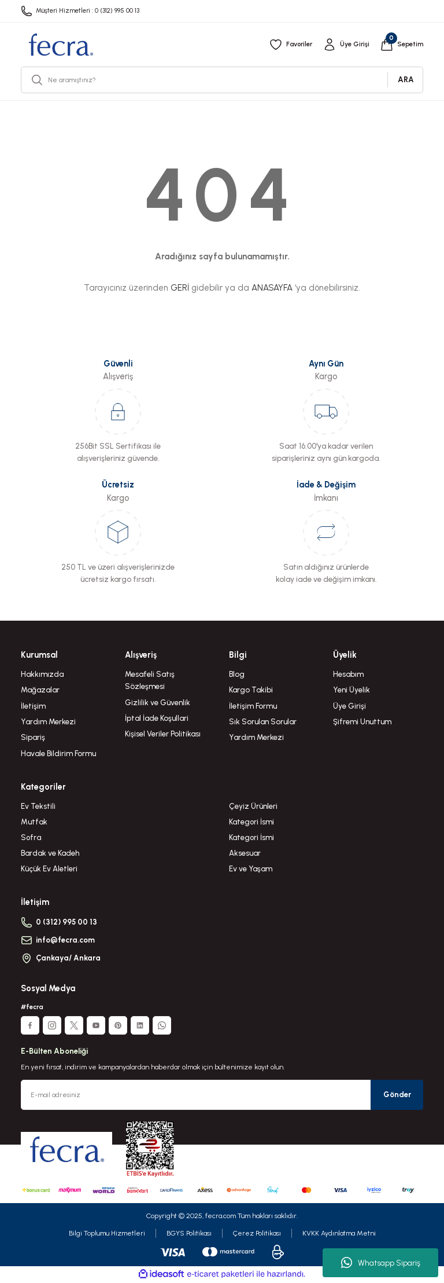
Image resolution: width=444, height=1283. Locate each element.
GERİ (180, 288)
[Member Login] (344, 45)
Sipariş (33, 737)
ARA (406, 79)
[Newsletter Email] (222, 1096)
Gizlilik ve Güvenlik (157, 702)
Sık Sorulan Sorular (263, 721)
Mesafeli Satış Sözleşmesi (150, 680)
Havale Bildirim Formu (58, 753)
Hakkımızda (42, 674)
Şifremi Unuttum (362, 721)
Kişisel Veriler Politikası (163, 733)
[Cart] (401, 45)
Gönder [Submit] (397, 1095)
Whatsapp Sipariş (380, 1262)
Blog (237, 674)
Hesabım (348, 674)
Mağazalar (40, 689)
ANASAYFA (272, 288)
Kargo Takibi (251, 689)
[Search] (222, 80)
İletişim (33, 705)
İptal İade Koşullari (156, 718)
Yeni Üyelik (351, 689)
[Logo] (60, 45)
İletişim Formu (253, 705)
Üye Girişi (349, 705)
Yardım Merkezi (48, 721)
